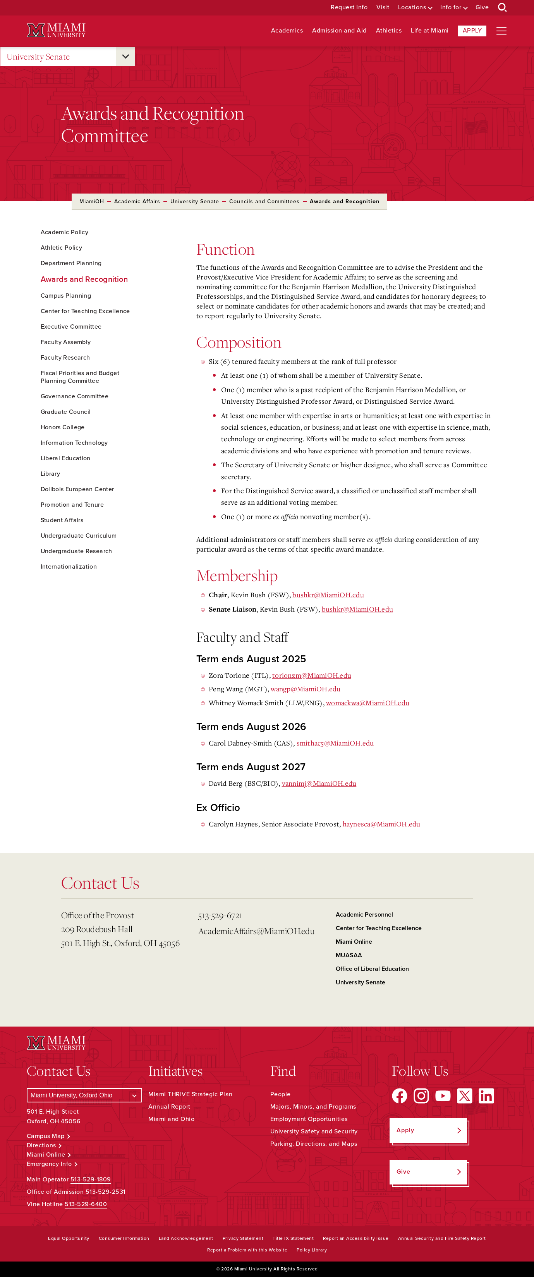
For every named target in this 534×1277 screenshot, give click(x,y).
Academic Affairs (137, 201)
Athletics (389, 30)
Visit (383, 7)
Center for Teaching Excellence (379, 928)
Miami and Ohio (171, 1119)
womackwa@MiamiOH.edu (367, 702)
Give (482, 7)
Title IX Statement (293, 1238)
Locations (412, 7)
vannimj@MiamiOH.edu (319, 783)
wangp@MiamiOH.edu (305, 688)
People (280, 1094)
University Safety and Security (314, 1131)
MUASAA (349, 955)
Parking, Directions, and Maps (313, 1144)
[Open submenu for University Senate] (125, 56)
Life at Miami (430, 30)
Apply (472, 30)
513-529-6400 (86, 1204)
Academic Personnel (364, 915)
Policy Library (312, 1250)
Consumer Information (124, 1238)
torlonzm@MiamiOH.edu (311, 675)
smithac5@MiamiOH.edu (335, 742)
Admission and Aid (339, 30)
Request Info (349, 7)
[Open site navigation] (501, 31)
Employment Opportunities (309, 1119)
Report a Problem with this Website (247, 1250)
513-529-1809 (90, 1179)
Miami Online (354, 942)
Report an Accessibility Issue (356, 1238)
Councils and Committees (264, 201)
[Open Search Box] (502, 7)
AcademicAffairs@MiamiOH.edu (256, 930)
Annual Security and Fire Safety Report (442, 1238)
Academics (287, 30)
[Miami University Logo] (56, 30)
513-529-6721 (220, 914)
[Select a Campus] (84, 1095)
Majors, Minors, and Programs (313, 1107)
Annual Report (169, 1107)
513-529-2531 (106, 1192)
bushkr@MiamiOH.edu (328, 594)
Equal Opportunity (68, 1238)
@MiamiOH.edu (382, 823)
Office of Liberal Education (372, 969)
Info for (450, 7)
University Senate (38, 57)
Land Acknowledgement (186, 1238)
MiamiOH (91, 201)
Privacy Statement (243, 1238)
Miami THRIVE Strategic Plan (190, 1094)
